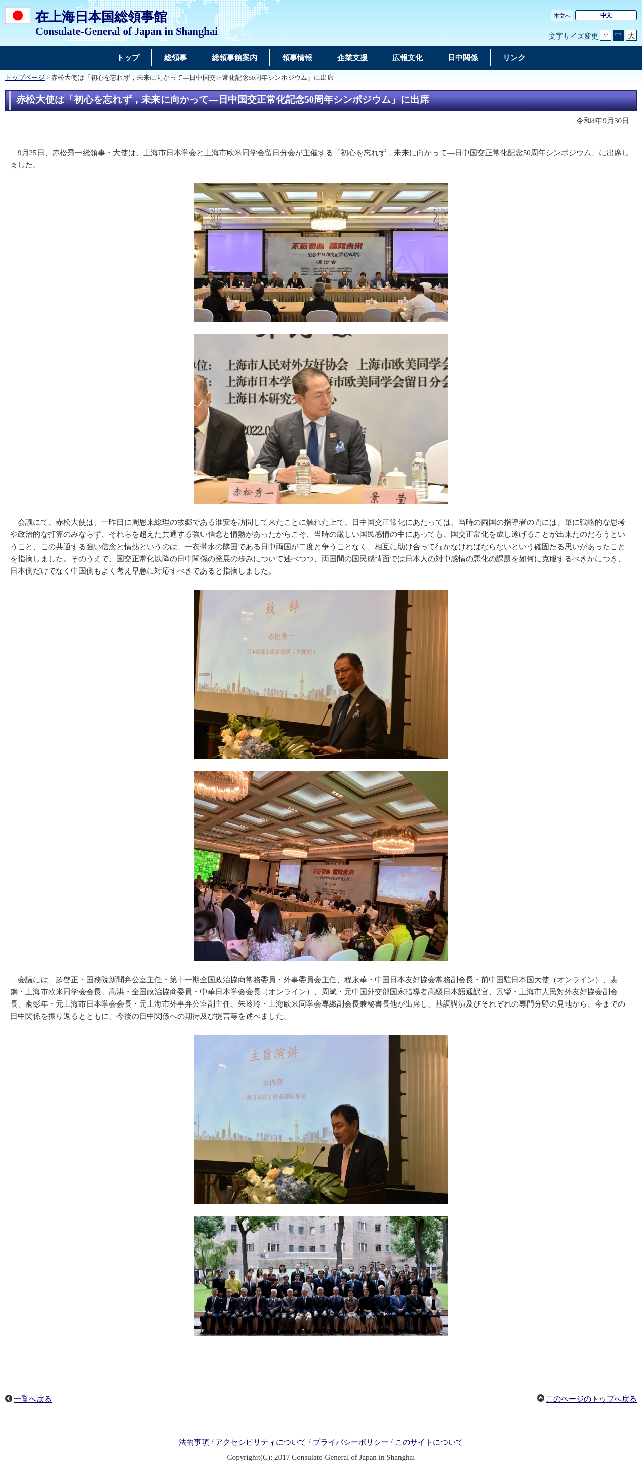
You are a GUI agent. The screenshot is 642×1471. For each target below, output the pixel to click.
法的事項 (194, 1443)
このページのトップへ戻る (591, 1399)
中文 (606, 15)
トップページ (25, 77)
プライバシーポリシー (351, 1443)
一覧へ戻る (33, 1399)
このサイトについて (429, 1443)
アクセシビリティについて (260, 1443)
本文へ (562, 16)
